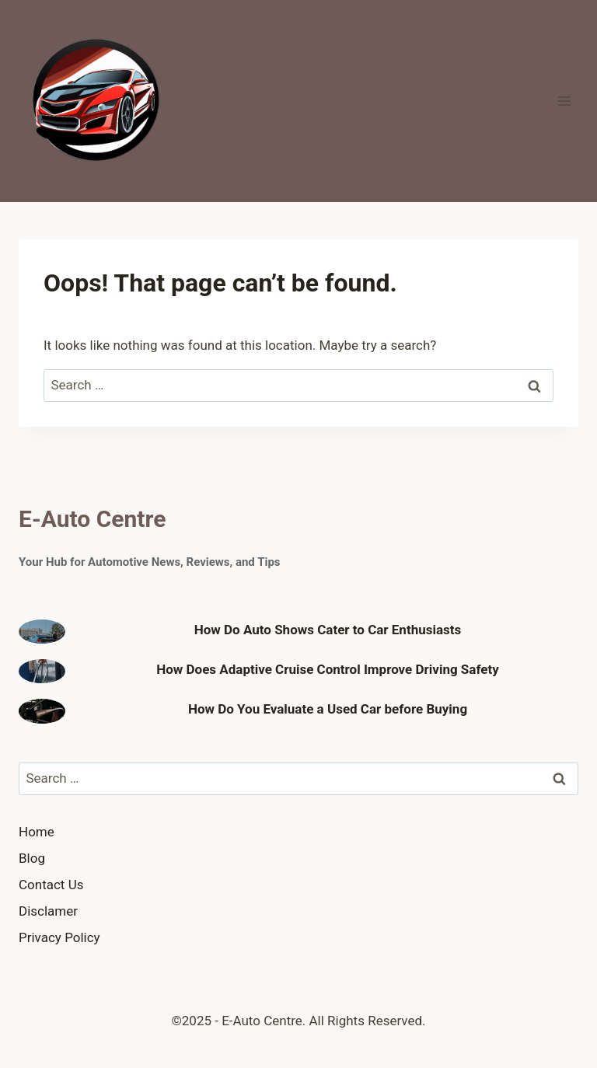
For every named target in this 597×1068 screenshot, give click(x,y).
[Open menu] (564, 101)
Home (36, 831)
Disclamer (48, 911)
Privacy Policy (59, 937)
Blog (32, 858)
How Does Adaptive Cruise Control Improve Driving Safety (327, 669)
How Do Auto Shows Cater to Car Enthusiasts (327, 629)
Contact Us (51, 884)
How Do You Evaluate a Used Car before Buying (327, 709)
